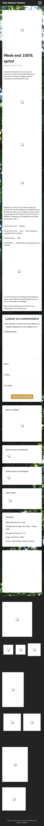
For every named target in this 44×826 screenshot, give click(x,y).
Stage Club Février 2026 (15, 537)
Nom (6, 364)
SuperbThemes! (22, 823)
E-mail (7, 375)
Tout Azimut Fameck (13, 2)
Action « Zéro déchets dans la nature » (20, 541)
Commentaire (11, 332)
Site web (8, 385)
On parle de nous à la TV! (15, 533)
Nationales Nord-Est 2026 (15, 522)
